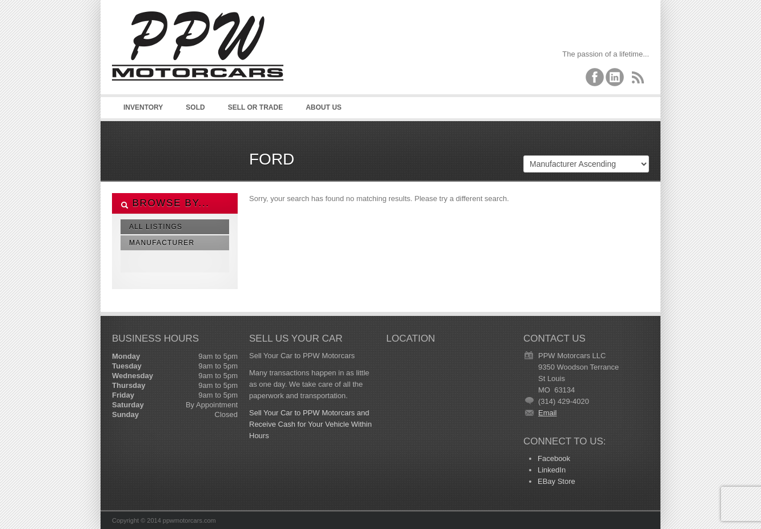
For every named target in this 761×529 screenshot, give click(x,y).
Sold (195, 107)
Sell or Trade (255, 107)
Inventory (143, 107)
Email (547, 412)
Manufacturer (161, 243)
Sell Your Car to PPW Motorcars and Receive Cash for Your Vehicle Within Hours (310, 424)
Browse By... (165, 203)
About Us (324, 107)
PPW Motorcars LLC (197, 57)
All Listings (155, 227)
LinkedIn (552, 470)
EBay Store (556, 481)
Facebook (554, 458)
